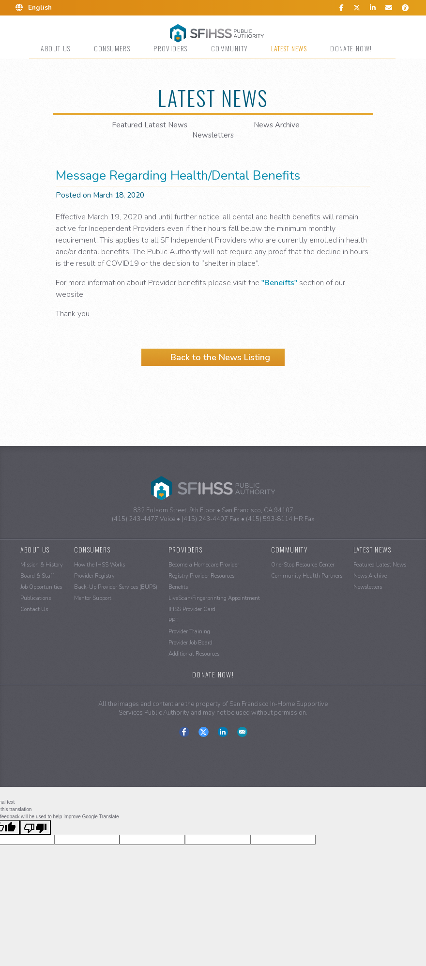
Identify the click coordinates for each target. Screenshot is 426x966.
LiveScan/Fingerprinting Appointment (214, 598)
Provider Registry (94, 576)
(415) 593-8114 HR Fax (280, 519)
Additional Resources (193, 654)
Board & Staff (37, 576)
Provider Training (189, 631)
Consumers (112, 48)
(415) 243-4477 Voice (143, 519)
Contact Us (34, 609)
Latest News (289, 48)
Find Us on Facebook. (184, 732)
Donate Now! (351, 48)
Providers (170, 48)
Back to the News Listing (220, 357)
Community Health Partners (306, 576)
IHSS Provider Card (191, 609)
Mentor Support (92, 598)
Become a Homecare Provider (203, 564)
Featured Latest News (149, 125)
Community (229, 48)
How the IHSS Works (99, 564)
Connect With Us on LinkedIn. (223, 732)
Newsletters (213, 135)
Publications (35, 598)
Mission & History (41, 564)
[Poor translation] (35, 827)
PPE (173, 620)
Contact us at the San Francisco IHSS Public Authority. (242, 732)
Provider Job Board (190, 642)
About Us (55, 48)
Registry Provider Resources (201, 576)
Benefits (178, 587)
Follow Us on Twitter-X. (203, 732)
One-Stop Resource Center (303, 564)
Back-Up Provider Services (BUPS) (115, 587)
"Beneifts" (279, 282)
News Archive (277, 125)
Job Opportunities (41, 587)
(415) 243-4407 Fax (211, 519)
